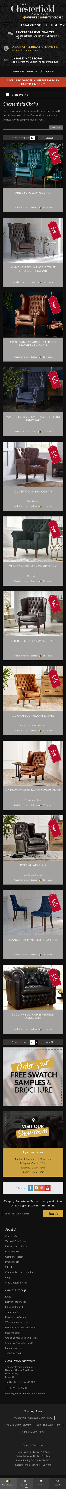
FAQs (8, 1296)
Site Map (9, 1267)
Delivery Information (16, 1301)
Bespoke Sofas (12, 1332)
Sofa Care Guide (13, 1353)
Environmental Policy (16, 1246)
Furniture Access (13, 1348)
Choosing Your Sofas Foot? (19, 1343)
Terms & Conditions (15, 1241)
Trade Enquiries (13, 1312)
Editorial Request (14, 1306)
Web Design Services (16, 1282)
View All (49, 137)
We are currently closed (43, 17)
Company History (14, 1256)
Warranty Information (16, 1322)
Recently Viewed (24, 1483)
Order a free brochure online (37, 48)
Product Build (12, 1261)
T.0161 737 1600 (31, 25)
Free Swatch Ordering (16, 1317)
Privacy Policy (12, 1251)
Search (57, 1482)
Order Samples (8, 1482)
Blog (7, 1277)
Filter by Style (16, 94)
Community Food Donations (19, 1272)
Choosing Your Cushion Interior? (21, 1337)
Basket (41, 1482)
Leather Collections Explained (20, 1327)
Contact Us (11, 1236)
